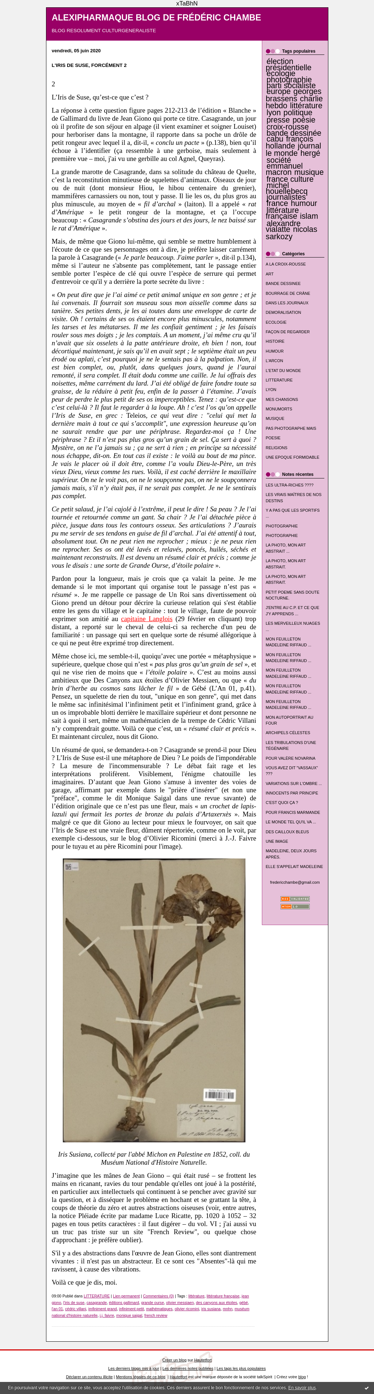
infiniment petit (131, 1309)
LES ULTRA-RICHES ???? (290, 485)
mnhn (227, 1309)
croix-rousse (288, 127)
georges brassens (294, 95)
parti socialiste (291, 85)
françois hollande (289, 142)
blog (302, 1377)
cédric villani (75, 1309)
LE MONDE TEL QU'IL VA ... (291, 822)
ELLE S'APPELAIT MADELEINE (294, 866)
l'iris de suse (73, 1302)
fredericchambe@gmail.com (295, 882)
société (279, 160)
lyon (274, 112)
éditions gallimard (124, 1302)
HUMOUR (275, 351)
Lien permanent (126, 1296)
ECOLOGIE (276, 322)
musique (309, 172)
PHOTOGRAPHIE (282, 526)
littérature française (282, 213)
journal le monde (293, 149)
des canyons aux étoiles (216, 1302)
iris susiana (211, 1309)
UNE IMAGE (277, 841)
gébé (243, 1302)
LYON (271, 389)
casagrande (97, 1302)
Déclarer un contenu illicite (89, 1377)
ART (270, 274)
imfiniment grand (102, 1309)
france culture (290, 179)
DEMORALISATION (283, 312)
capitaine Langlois (147, 619)
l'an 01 (57, 1309)
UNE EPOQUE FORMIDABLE (293, 457)
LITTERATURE (279, 380)
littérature (306, 105)
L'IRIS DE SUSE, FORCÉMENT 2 (89, 65)
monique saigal (129, 1315)
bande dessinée (294, 133)
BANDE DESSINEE (283, 283)
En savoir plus (302, 1387)
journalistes (286, 197)
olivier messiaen (180, 1302)
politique (297, 112)
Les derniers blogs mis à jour (133, 1368)
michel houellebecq (287, 188)
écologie (281, 73)
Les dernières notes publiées (188, 1368)
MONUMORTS (279, 409)
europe (279, 91)
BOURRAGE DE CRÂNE (288, 293)
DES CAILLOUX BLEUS (287, 832)
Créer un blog (174, 1360)
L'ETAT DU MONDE (283, 370)
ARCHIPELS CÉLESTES (288, 732)
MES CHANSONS (282, 399)
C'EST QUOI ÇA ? (282, 802)
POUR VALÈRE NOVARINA (291, 758)
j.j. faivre (107, 1315)
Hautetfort (203, 1360)
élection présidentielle (289, 64)
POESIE (273, 438)
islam (309, 216)
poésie (304, 120)
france (277, 203)
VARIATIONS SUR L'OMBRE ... (294, 783)
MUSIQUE (275, 418)
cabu (275, 139)
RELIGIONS (276, 448)
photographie (289, 79)
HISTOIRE (275, 341)
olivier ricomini (187, 1309)
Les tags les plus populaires (241, 1368)
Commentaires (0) (158, 1296)
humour (304, 203)
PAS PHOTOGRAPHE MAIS (291, 428)
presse (278, 120)
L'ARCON (274, 360)
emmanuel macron (284, 169)
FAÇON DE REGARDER (288, 332)
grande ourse (152, 1302)
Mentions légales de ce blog (140, 1377)
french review (155, 1315)
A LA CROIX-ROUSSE (286, 264)
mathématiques (159, 1309)
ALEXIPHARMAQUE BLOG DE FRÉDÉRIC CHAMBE (157, 17)
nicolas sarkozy (291, 233)
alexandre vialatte (283, 226)
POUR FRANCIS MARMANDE (293, 812)
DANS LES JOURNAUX (287, 303)
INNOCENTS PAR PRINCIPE (292, 793)
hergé (310, 153)
